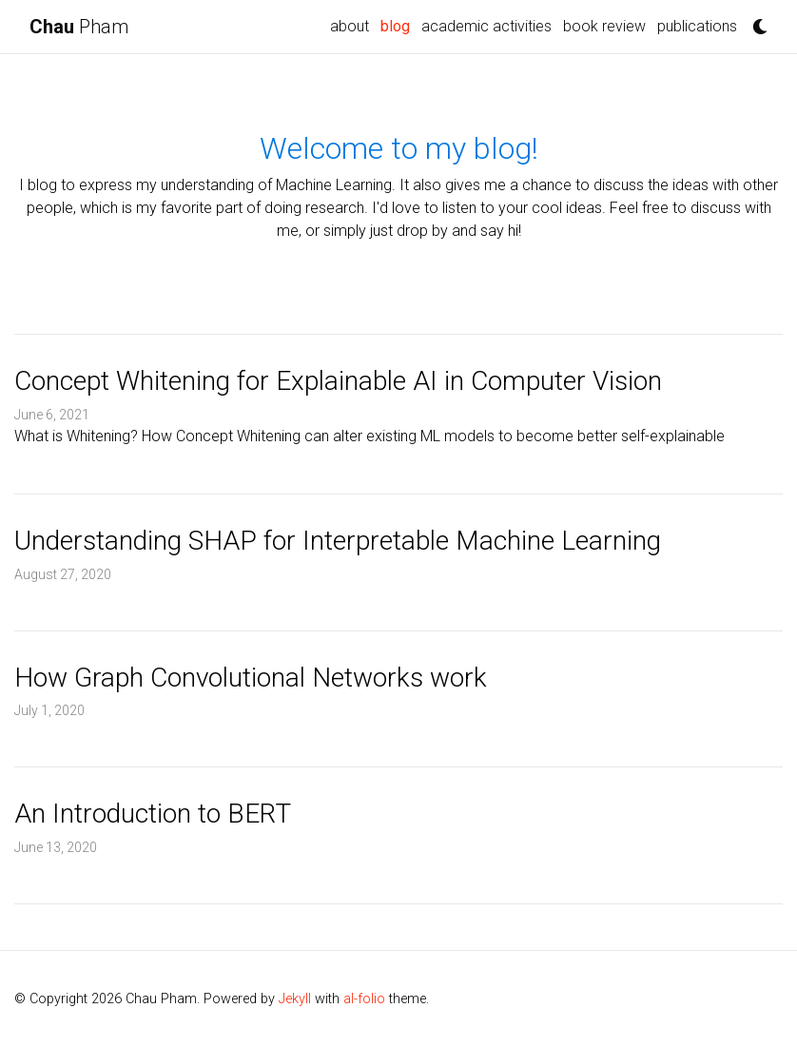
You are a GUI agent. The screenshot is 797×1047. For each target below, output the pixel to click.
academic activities (486, 26)
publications (697, 26)
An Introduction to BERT (152, 813)
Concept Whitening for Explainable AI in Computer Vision (338, 381)
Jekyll (295, 999)
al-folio (364, 999)
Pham (78, 26)
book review (604, 26)
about (349, 26)
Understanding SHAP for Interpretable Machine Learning (337, 540)
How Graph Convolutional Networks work (250, 677)
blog (395, 26)
